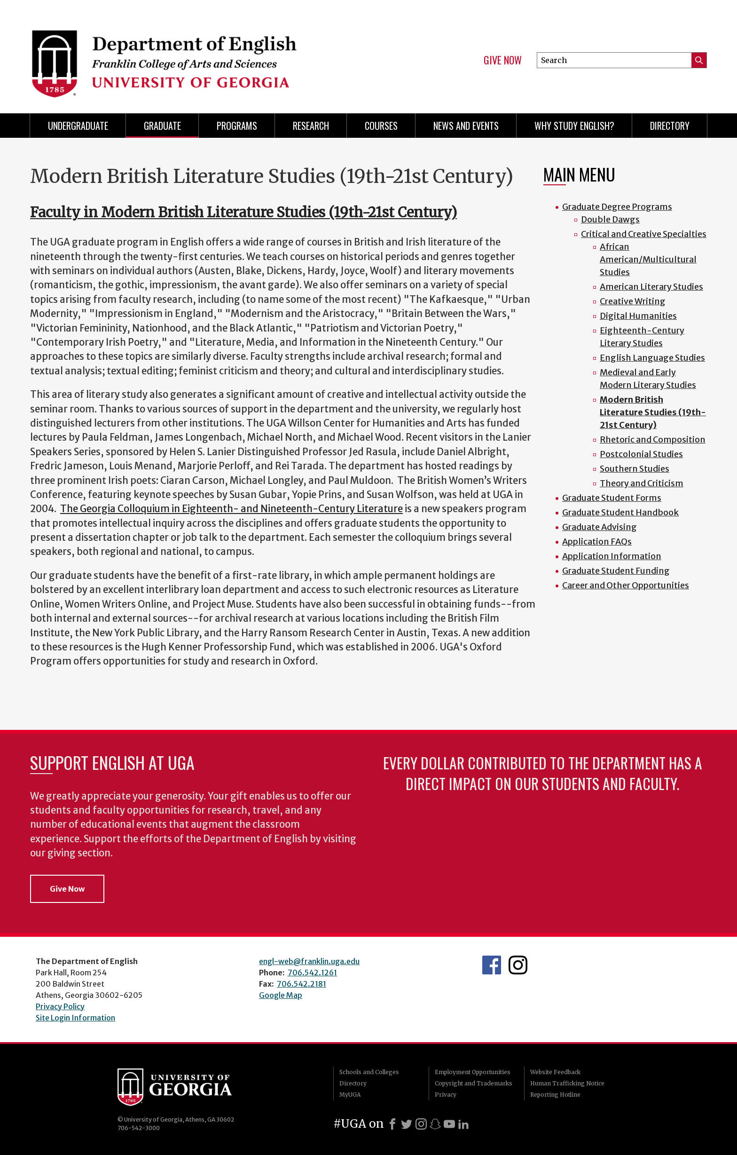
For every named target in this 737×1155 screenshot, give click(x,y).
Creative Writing (633, 301)
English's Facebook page (491, 965)
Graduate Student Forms (611, 497)
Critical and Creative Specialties (643, 234)
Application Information (611, 556)
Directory (670, 126)
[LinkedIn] (463, 1124)
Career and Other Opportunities (625, 585)
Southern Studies (634, 468)
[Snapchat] (435, 1124)
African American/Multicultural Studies (648, 259)
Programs (237, 126)
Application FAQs (597, 541)
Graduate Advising (599, 527)
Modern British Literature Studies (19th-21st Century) (653, 412)
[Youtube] (449, 1124)
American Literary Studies (651, 286)
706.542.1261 (312, 972)
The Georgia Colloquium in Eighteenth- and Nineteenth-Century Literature (231, 509)
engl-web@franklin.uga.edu (309, 961)
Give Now (503, 60)
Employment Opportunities (472, 1072)
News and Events (466, 126)
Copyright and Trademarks (473, 1083)
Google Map (280, 995)
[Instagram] (421, 1124)
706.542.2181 (301, 984)
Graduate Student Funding (616, 570)
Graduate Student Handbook (620, 512)
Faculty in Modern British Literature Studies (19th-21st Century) (243, 212)
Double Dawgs (610, 219)
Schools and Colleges (369, 1072)
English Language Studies (652, 357)
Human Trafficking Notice (567, 1083)
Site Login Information (75, 1017)
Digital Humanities (638, 315)
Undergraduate (78, 126)
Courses (381, 126)
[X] (406, 1124)
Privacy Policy (60, 1006)
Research (311, 126)
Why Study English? (574, 126)
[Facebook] (392, 1124)
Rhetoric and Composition (653, 439)
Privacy (445, 1094)
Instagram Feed (518, 965)
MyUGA (350, 1094)
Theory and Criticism (641, 483)
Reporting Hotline (555, 1094)
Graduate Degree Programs (617, 206)
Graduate (162, 126)
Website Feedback (555, 1072)
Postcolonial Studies (641, 454)
